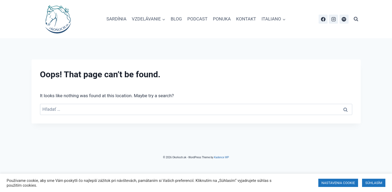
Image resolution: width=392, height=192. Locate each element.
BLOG (176, 19)
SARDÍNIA (116, 19)
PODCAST (197, 19)
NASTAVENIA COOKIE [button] (338, 183)
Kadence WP (221, 157)
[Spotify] (344, 19)
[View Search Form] (356, 19)
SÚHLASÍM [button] (373, 183)
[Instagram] (333, 19)
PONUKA (222, 19)
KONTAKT (246, 19)
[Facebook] (323, 19)
